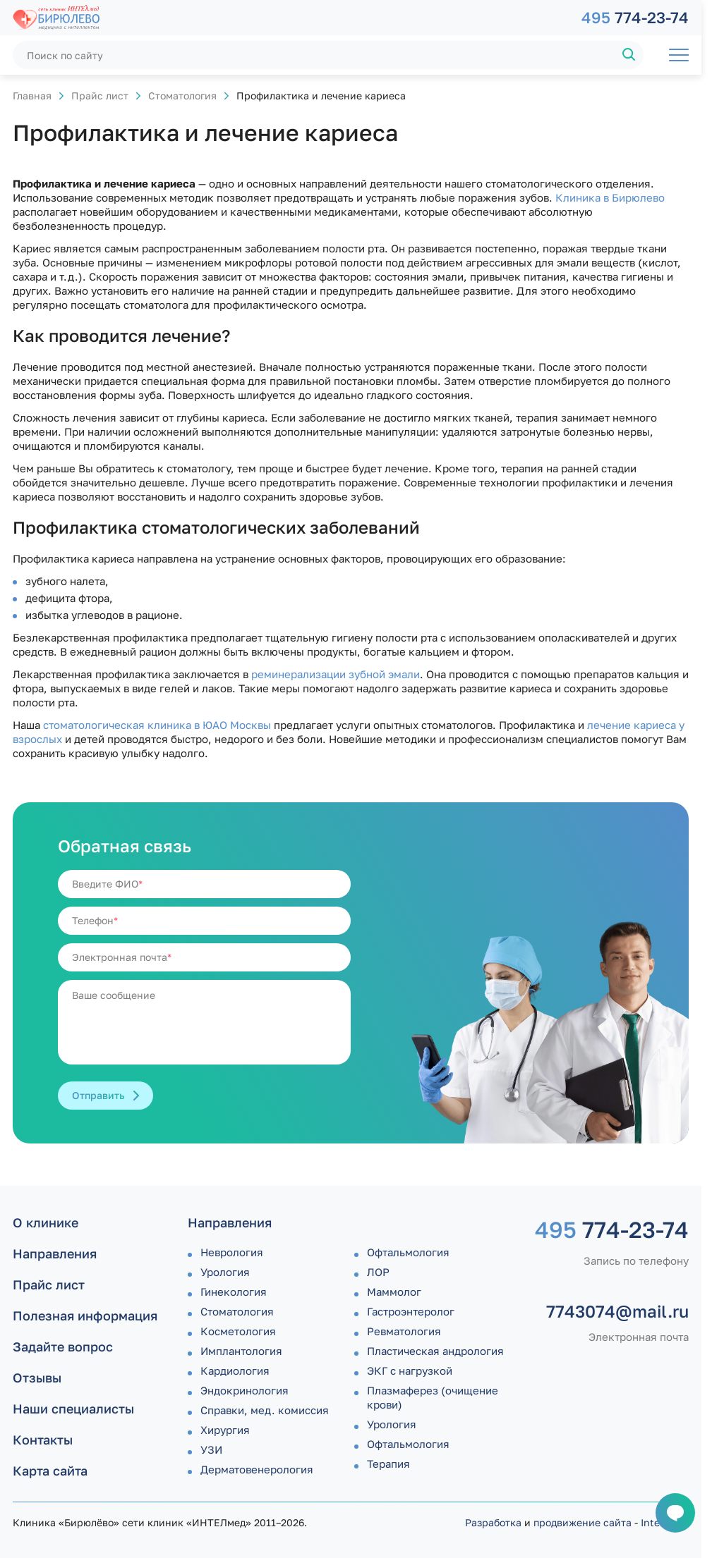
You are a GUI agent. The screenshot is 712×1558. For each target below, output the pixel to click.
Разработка (493, 1522)
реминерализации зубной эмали (335, 674)
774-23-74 (635, 17)
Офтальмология (408, 1252)
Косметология (238, 1331)
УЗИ (211, 1449)
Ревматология (404, 1331)
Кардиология (235, 1370)
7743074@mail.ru (617, 1311)
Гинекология (233, 1291)
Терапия (388, 1463)
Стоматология (182, 96)
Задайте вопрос (63, 1346)
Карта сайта (50, 1470)
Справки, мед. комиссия (264, 1410)
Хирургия (225, 1429)
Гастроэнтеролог (410, 1311)
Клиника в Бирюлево (610, 197)
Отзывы (37, 1377)
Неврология (231, 1252)
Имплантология (241, 1350)
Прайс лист (99, 96)
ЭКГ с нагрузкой (409, 1370)
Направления (55, 1253)
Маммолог (394, 1291)
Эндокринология (244, 1390)
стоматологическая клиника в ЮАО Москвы (157, 724)
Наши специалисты (73, 1408)
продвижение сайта (582, 1522)
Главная (32, 96)
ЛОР (378, 1271)
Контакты (43, 1439)
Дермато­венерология (256, 1469)
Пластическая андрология (435, 1350)
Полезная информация (85, 1315)
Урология (225, 1271)
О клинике (45, 1222)
